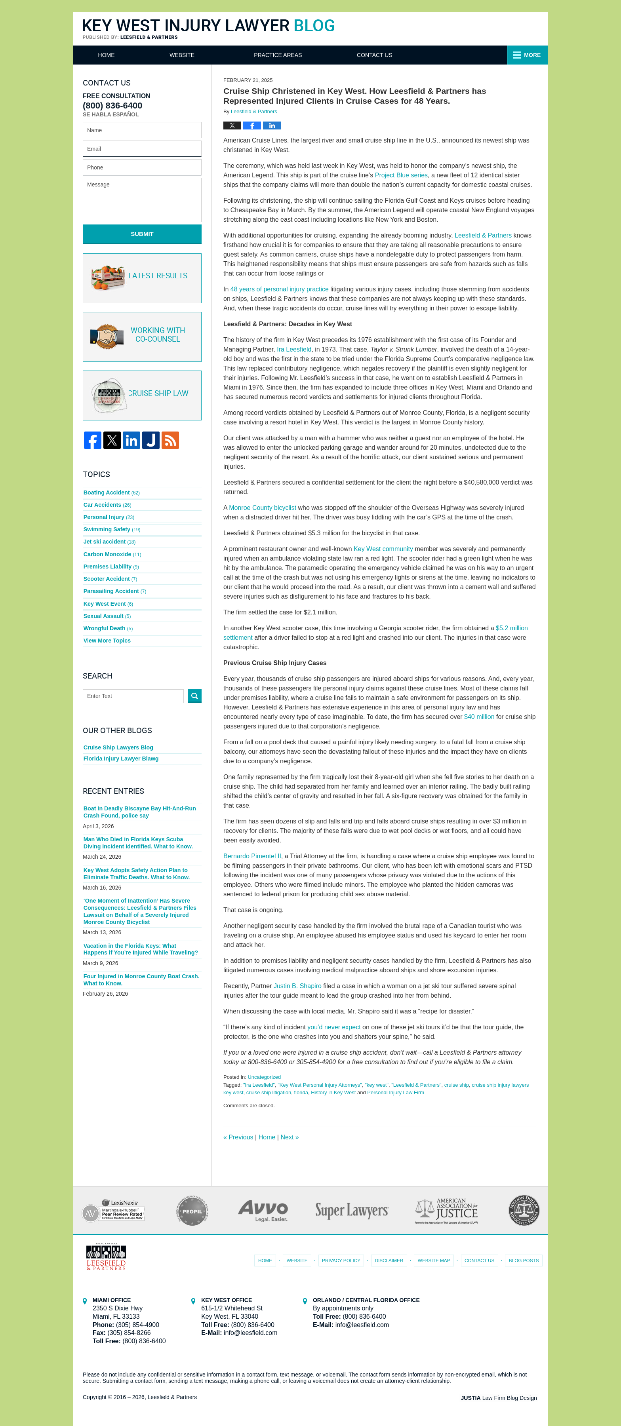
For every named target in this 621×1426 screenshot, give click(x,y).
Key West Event (108, 595)
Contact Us (481, 55)
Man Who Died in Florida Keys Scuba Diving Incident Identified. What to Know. (142, 831)
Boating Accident (111, 490)
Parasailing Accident (114, 583)
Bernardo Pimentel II (252, 856)
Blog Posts (524, 1259)
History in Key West (333, 1092)
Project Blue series (401, 175)
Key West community (383, 549)
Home (111, 55)
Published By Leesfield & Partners (462, 28)
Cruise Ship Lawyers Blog (118, 736)
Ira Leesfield (294, 349)
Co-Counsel (141, 335)
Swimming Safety (111, 525)
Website (191, 55)
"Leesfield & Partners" (416, 1085)
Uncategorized (264, 1077)
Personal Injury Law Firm (395, 1092)
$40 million (479, 716)
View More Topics (107, 630)
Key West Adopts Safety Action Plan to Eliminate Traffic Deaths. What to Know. (136, 862)
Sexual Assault (107, 606)
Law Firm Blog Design (500, 1398)
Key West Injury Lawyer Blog (208, 29)
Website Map (436, 1259)
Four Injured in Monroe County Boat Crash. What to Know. (140, 967)
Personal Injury (108, 513)
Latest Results (140, 276)
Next (289, 1137)
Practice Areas (380, 55)
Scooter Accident (110, 571)
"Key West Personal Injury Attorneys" (320, 1085)
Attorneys (279, 55)
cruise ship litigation (268, 1092)
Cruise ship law (141, 394)
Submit (142, 233)
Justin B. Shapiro (298, 986)
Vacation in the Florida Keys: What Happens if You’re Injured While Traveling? (142, 936)
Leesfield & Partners (483, 235)
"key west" (377, 1085)
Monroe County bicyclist (262, 507)
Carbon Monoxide (112, 548)
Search (195, 685)
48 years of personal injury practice (279, 289)
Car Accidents (107, 502)
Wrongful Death (108, 618)
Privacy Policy (345, 1259)
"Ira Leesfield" (259, 1085)
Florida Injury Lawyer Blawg (120, 748)
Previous (238, 1137)
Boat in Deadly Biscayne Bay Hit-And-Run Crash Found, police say (139, 801)
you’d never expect (333, 1027)
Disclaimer (391, 1259)
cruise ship (456, 1085)
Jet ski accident (109, 537)
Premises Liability (111, 560)
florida (301, 1092)
